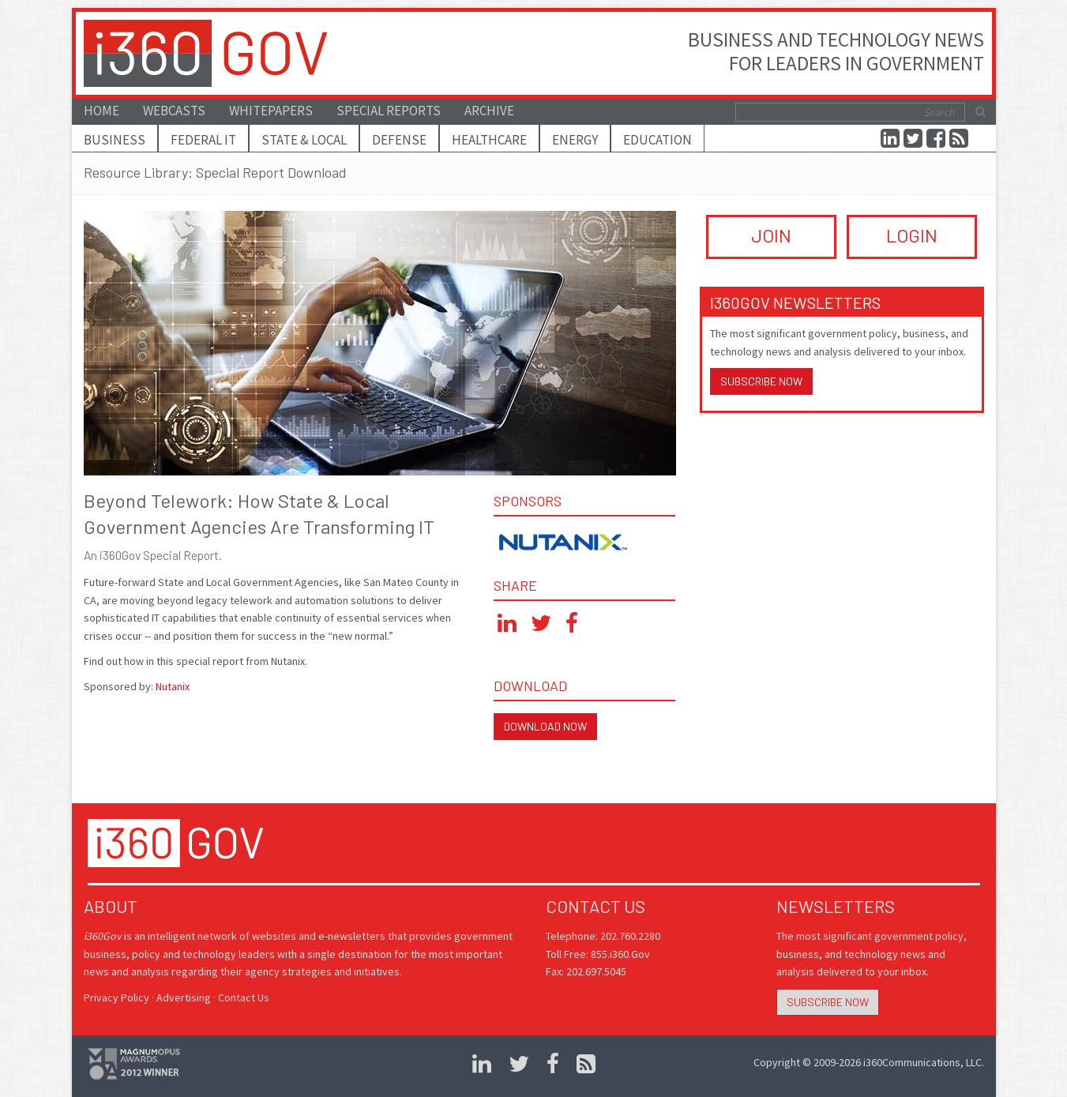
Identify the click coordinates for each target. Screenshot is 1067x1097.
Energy (575, 139)
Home (101, 110)
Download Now (545, 726)
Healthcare (489, 139)
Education (657, 139)
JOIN (771, 235)
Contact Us (243, 997)
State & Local (304, 139)
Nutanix (173, 686)
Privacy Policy (116, 997)
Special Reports (388, 110)
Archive (489, 110)
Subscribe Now (761, 381)
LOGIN (911, 235)
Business (114, 139)
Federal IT (203, 139)
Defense (399, 139)
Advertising (183, 997)
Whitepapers (271, 110)
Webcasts (174, 110)
